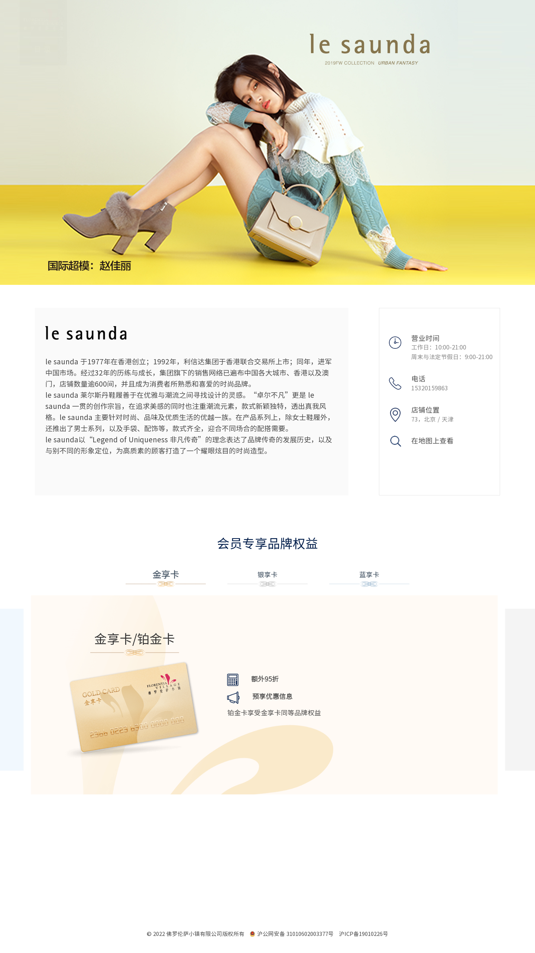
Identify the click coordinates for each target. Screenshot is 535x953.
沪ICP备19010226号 (363, 934)
